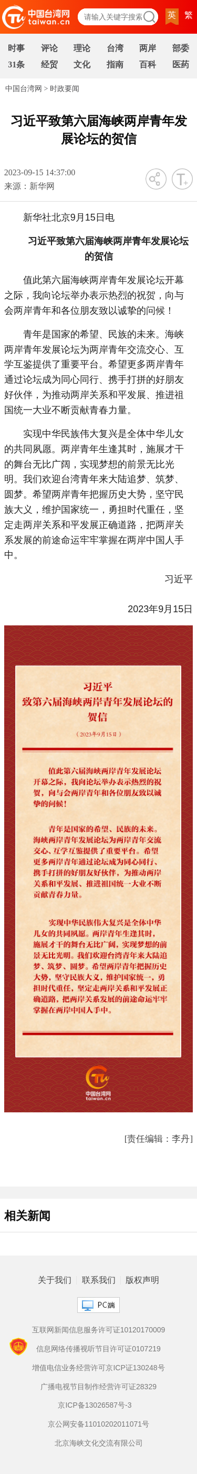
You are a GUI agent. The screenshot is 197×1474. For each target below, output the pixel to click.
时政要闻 (64, 89)
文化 (82, 64)
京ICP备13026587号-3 (94, 1405)
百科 (147, 64)
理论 (82, 48)
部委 (180, 48)
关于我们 (54, 1280)
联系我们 (99, 1280)
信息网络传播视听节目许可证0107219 (98, 1348)
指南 (115, 64)
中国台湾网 (23, 89)
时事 (16, 48)
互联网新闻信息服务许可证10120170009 (98, 1330)
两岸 (147, 48)
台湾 (115, 48)
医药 (180, 64)
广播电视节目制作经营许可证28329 (98, 1386)
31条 (16, 64)
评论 (49, 48)
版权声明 (142, 1280)
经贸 (49, 64)
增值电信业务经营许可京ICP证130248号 (98, 1367)
